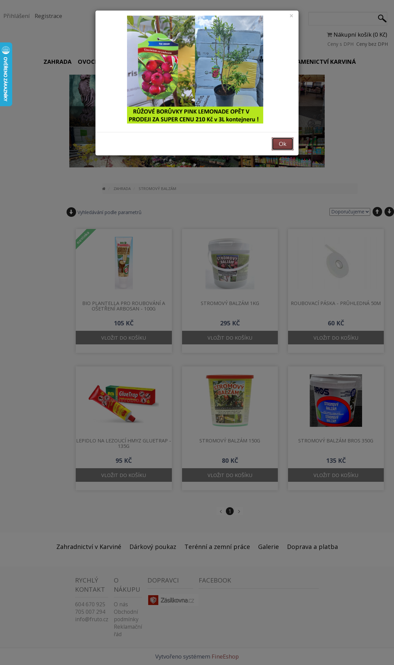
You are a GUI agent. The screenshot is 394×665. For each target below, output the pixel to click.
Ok (282, 144)
